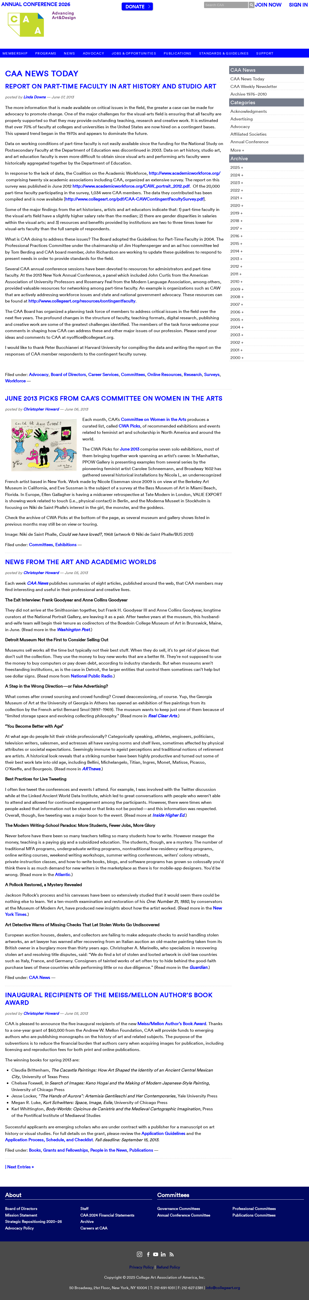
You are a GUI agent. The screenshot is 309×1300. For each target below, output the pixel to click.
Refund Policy (168, 1267)
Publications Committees (254, 1215)
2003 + (237, 334)
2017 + (236, 228)
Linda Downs (34, 97)
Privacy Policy (141, 1267)
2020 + (237, 205)
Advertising (241, 118)
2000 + (237, 357)
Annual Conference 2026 (35, 4)
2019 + (236, 213)
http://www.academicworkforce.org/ (184, 173)
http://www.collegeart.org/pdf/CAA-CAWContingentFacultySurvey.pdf (134, 199)
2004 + (237, 327)
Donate (134, 7)
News (69, 53)
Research (193, 374)
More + (237, 150)
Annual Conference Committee (183, 1215)
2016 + (236, 235)
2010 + (236, 281)
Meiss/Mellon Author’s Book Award (171, 1023)
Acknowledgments (248, 111)
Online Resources (164, 374)
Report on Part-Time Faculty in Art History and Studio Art (110, 86)
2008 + (237, 296)
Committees (133, 374)
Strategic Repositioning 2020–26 (33, 1221)
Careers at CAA (93, 1228)
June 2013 (129, 449)
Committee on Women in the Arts (153, 419)
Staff (84, 1208)
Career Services (103, 374)
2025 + (236, 167)
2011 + (236, 273)
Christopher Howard (41, 409)
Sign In (298, 5)
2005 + (237, 319)
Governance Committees (178, 1208)
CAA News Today (41, 73)
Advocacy (93, 53)
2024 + (237, 174)
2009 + (237, 289)
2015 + (236, 243)
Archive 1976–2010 (248, 94)
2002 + (237, 342)
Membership (15, 53)
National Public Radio (91, 676)
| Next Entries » (19, 1166)
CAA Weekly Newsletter (253, 86)
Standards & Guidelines (224, 53)
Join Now (268, 5)
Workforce (15, 380)
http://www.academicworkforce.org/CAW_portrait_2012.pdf (131, 186)
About (13, 1194)
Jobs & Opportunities (134, 53)
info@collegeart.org (223, 1287)
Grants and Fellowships (65, 1150)
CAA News (39, 977)
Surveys (212, 374)
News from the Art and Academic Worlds (80, 562)
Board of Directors (68, 374)
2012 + (236, 266)
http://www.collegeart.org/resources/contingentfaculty (81, 301)
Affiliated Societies (248, 134)
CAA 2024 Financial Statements (107, 1215)
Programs (45, 53)
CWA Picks (129, 426)
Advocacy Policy (19, 1228)
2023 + (236, 182)
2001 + (236, 349)
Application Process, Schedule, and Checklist (49, 1139)
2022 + (236, 190)
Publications (178, 53)
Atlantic (62, 874)
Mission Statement (21, 1215)
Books (35, 1150)
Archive (87, 1221)
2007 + (236, 304)
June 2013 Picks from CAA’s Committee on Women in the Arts (113, 398)
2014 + (236, 251)
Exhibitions (66, 544)
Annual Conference (249, 141)
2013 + (236, 258)
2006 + (237, 311)
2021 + (236, 197)
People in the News (108, 1150)
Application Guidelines (163, 1133)
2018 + (236, 220)
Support (265, 53)
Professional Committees (254, 1208)
